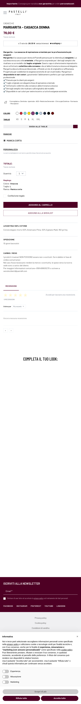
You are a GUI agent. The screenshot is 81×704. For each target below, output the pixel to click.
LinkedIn (61, 606)
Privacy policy (40, 618)
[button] (77, 636)
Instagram (21, 606)
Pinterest (36, 606)
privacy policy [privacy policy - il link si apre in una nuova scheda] (13, 644)
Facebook (8, 606)
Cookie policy (40, 623)
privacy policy (38, 598)
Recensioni (11, 286)
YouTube (49, 606)
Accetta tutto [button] (60, 698)
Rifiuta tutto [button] (21, 698)
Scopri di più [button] (41, 692)
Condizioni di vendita (40, 628)
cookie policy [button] (66, 650)
